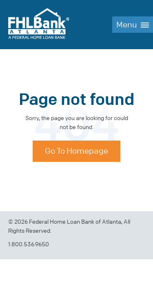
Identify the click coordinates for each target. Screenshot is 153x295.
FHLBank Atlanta (38, 24)
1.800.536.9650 (28, 244)
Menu (126, 25)
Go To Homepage (76, 151)
